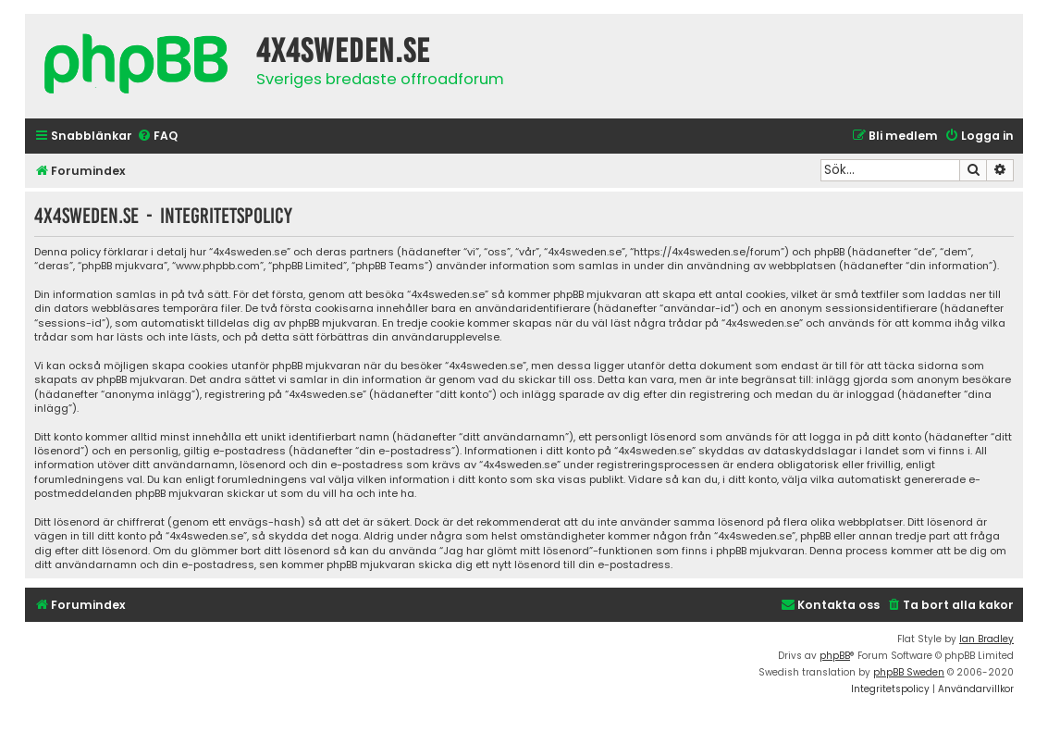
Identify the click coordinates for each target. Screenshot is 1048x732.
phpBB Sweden (908, 672)
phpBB (835, 656)
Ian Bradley (986, 639)
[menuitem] (157, 136)
